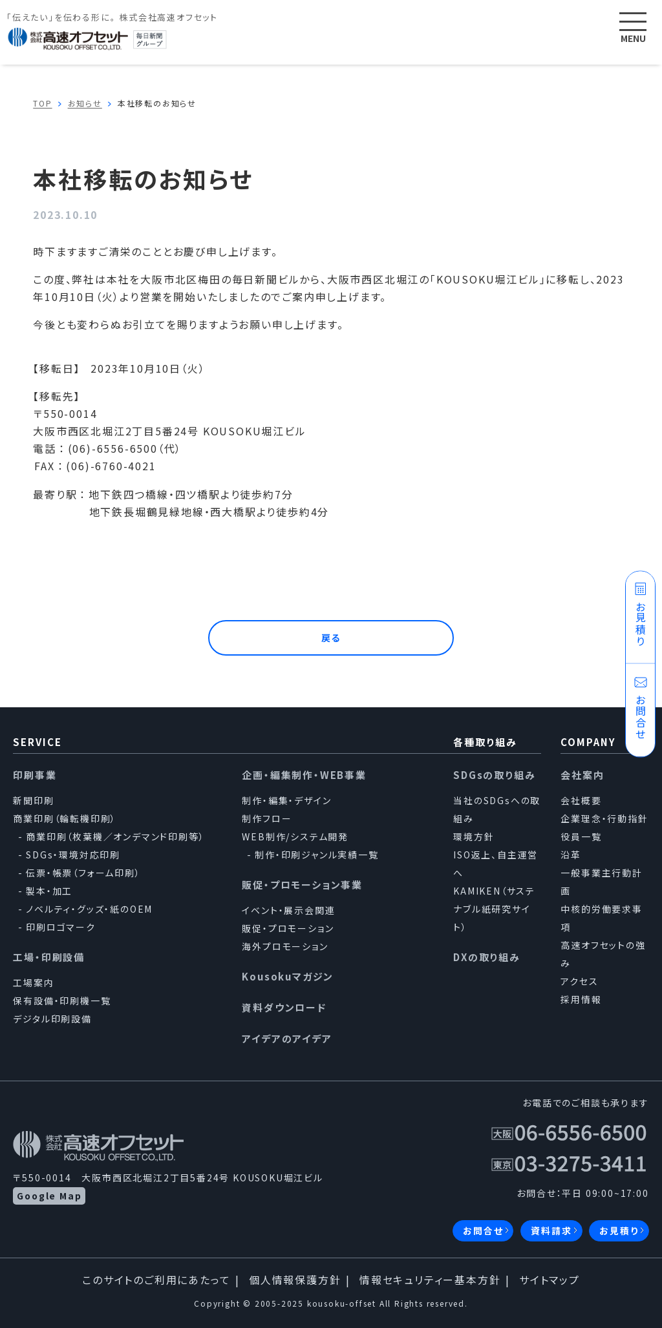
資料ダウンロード (284, 1007)
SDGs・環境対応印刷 (73, 854)
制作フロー (267, 818)
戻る (331, 637)
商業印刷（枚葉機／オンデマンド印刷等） (115, 836)
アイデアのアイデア (287, 1038)
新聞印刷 (33, 800)
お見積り (618, 1230)
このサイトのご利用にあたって (156, 1279)
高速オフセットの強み (603, 954)
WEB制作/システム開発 (295, 836)
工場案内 (33, 982)
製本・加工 (49, 890)
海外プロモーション (285, 946)
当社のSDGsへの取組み (496, 809)
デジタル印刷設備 (52, 1018)
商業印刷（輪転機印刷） (64, 818)
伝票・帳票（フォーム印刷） (83, 872)
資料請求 (551, 1230)
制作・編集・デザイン (286, 800)
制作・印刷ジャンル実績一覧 (316, 854)
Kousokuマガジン (288, 976)
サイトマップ (549, 1279)
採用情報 (581, 999)
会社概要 (581, 800)
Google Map (49, 1195)
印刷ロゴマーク (61, 926)
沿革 (571, 854)
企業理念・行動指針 (604, 818)
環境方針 (473, 836)
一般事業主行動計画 (601, 881)
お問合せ (483, 1230)
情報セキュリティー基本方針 (429, 1279)
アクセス (579, 981)
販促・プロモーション (288, 928)
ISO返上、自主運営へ (495, 863)
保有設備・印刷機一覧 (62, 1000)
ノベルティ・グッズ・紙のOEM (89, 908)
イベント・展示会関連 (288, 910)
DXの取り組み (486, 957)
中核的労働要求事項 (601, 917)
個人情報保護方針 (295, 1279)
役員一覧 (581, 836)
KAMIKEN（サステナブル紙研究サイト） (494, 908)
